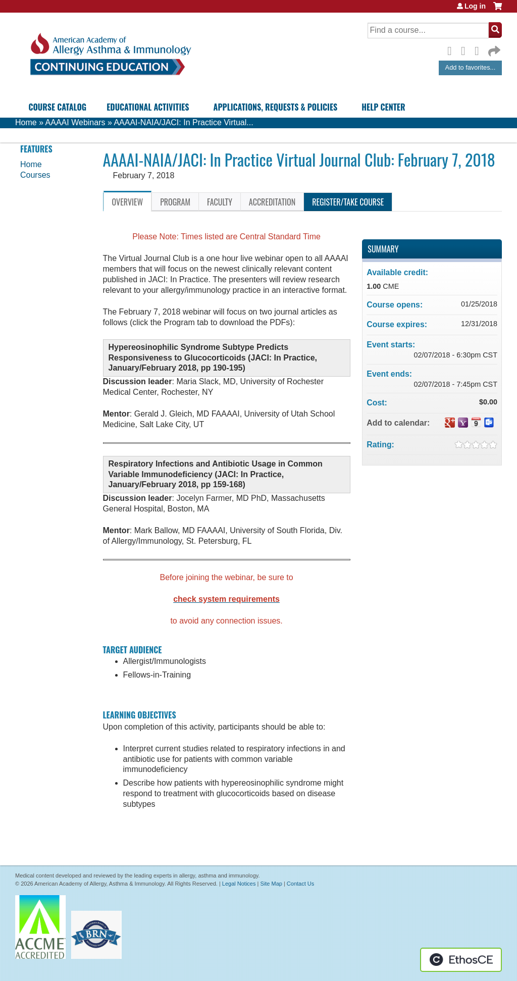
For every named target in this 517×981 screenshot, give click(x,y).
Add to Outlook (489, 423)
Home (26, 122)
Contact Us (300, 884)
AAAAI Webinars (75, 122)
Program (175, 202)
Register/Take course (348, 202)
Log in (475, 6)
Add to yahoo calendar (463, 423)
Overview (127, 202)
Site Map (271, 884)
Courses (35, 175)
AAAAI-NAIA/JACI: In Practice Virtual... (183, 122)
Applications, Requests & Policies (276, 107)
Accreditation (272, 202)
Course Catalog (57, 107)
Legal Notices (239, 884)
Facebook (452, 49)
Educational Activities (148, 107)
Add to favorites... (470, 67)
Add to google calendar (450, 423)
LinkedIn (480, 49)
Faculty (219, 202)
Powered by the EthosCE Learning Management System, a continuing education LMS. (461, 960)
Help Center (383, 107)
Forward (493, 48)
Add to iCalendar (476, 422)
